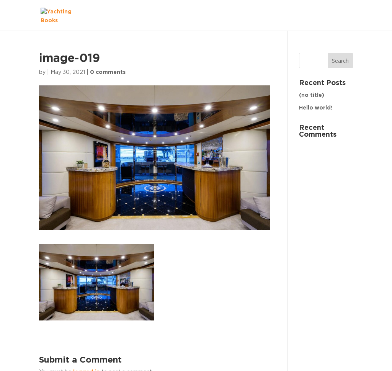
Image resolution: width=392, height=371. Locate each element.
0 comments (108, 72)
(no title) (311, 95)
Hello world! (315, 108)
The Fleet (331, 15)
